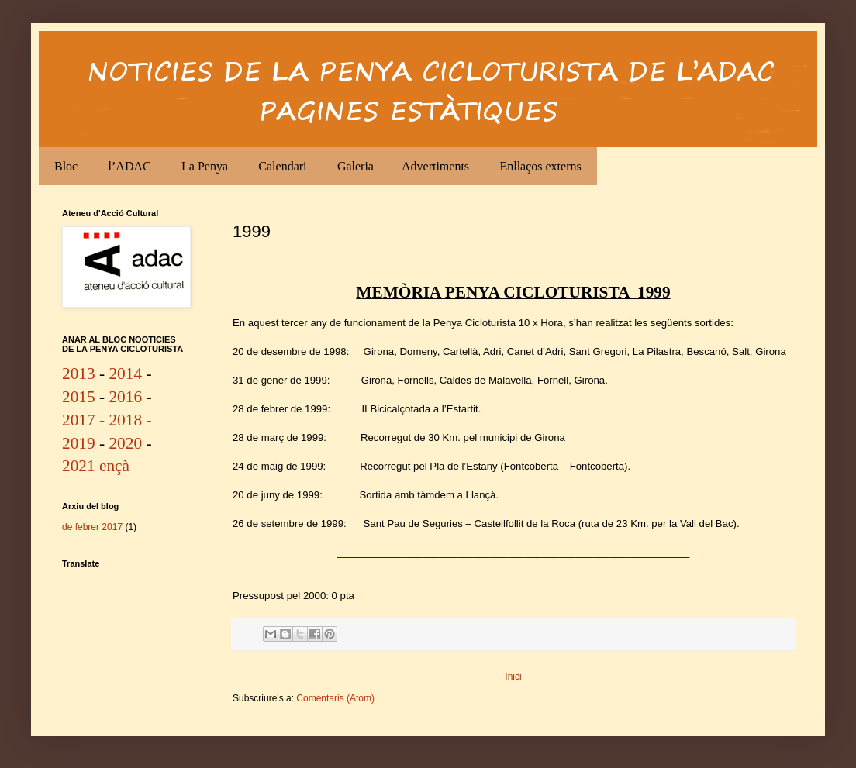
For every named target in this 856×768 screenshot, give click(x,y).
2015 (78, 396)
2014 (125, 373)
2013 (78, 373)
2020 (125, 443)
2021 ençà (95, 465)
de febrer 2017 (92, 527)
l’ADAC (130, 166)
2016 (125, 396)
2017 (78, 420)
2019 (78, 443)
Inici (513, 676)
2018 (125, 420)
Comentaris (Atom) (335, 698)
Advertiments (435, 166)
